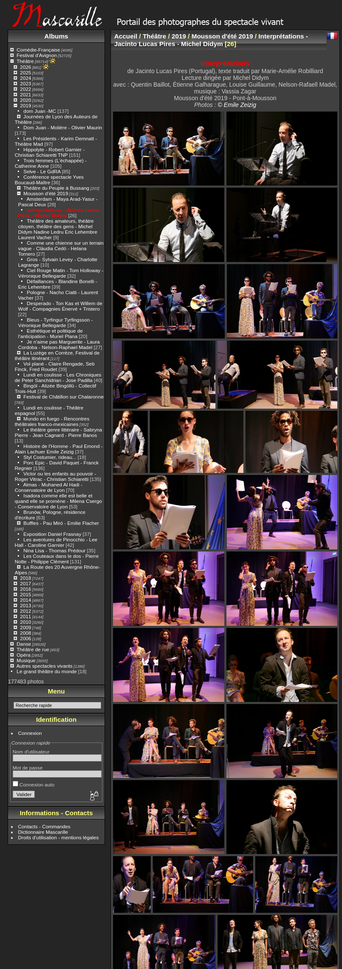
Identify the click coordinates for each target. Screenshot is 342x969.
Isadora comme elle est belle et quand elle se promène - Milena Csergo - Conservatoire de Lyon (58, 501)
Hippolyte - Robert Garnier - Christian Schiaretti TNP (50, 152)
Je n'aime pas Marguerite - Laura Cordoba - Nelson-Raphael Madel (59, 344)
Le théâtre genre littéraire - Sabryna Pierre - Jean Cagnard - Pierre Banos (58, 432)
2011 (25, 616)
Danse (24, 644)
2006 (25, 638)
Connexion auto (34, 784)
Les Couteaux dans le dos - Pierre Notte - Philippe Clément (57, 558)
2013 (25, 605)
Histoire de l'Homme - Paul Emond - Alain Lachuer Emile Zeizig (59, 448)
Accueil (126, 36)
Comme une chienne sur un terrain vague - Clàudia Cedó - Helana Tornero (61, 248)
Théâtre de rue (33, 649)
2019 (25, 105)
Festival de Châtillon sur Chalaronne (63, 396)
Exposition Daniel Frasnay (52, 534)
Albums (56, 36)
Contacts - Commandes (44, 826)
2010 (25, 622)
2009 (25, 627)
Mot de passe (28, 767)
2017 (25, 583)
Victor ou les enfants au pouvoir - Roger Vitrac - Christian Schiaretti (55, 476)
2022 (25, 89)
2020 (25, 100)
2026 (25, 67)
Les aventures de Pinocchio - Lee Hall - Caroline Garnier (56, 542)
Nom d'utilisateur (31, 751)
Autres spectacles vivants (45, 666)
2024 (25, 78)
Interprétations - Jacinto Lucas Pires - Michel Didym (58, 212)
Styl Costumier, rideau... (49, 457)
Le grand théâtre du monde (47, 671)
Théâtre (25, 61)
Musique (26, 660)
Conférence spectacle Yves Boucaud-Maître (49, 179)
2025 (25, 72)
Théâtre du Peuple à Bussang (56, 188)
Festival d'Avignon (37, 55)
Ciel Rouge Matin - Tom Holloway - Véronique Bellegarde (60, 272)
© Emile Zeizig (237, 104)
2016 (25, 589)
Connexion (30, 733)
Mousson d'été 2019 (45, 193)
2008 (25, 633)
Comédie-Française (38, 49)
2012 (25, 611)
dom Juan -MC (39, 111)
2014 (25, 600)
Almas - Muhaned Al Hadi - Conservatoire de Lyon (49, 487)
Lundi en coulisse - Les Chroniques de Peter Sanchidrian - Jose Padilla (58, 377)
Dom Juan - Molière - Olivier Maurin (62, 127)
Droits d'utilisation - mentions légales (58, 837)
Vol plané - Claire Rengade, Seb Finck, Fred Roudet (55, 366)
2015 (25, 594)
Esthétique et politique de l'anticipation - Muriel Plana (50, 333)
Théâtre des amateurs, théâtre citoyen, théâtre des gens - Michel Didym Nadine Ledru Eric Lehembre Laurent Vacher (57, 229)
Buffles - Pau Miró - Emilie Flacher (61, 523)
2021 (25, 94)
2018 (25, 578)
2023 (25, 83)
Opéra (23, 655)
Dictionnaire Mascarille (43, 832)
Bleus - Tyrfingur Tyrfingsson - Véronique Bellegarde (55, 322)
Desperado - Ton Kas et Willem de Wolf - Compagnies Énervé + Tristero (60, 305)
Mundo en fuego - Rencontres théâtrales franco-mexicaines (52, 421)
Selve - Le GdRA (42, 171)
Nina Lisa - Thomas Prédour (54, 550)
